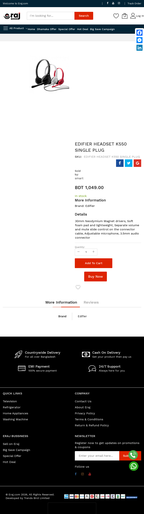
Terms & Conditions (89, 419)
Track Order (134, 3)
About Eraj (82, 407)
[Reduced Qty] (78, 252)
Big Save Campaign (16, 450)
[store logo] (12, 16)
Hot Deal (9, 462)
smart (79, 178)
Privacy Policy (85, 413)
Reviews (91, 302)
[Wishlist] (116, 16)
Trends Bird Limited (37, 498)
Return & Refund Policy (92, 425)
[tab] (61, 302)
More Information (61, 302)
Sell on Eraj (11, 444)
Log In (140, 15)
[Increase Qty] (93, 252)
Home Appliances (15, 413)
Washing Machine (15, 419)
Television (10, 401)
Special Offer (12, 456)
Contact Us (83, 401)
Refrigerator (12, 407)
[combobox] (50, 16)
